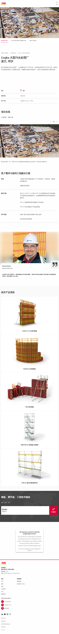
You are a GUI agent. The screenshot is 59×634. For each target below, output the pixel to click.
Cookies (3, 630)
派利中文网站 (5, 53)
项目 (2, 586)
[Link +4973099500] (29, 601)
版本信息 (3, 618)
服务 (2, 584)
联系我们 (3, 627)
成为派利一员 (21, 584)
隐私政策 (3, 621)
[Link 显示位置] (29, 608)
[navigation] (29, 510)
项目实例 (13, 53)
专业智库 (3, 589)
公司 (2, 591)
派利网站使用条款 (5, 624)
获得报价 (3, 594)
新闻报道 (19, 581)
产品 (2, 581)
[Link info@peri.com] (29, 605)
